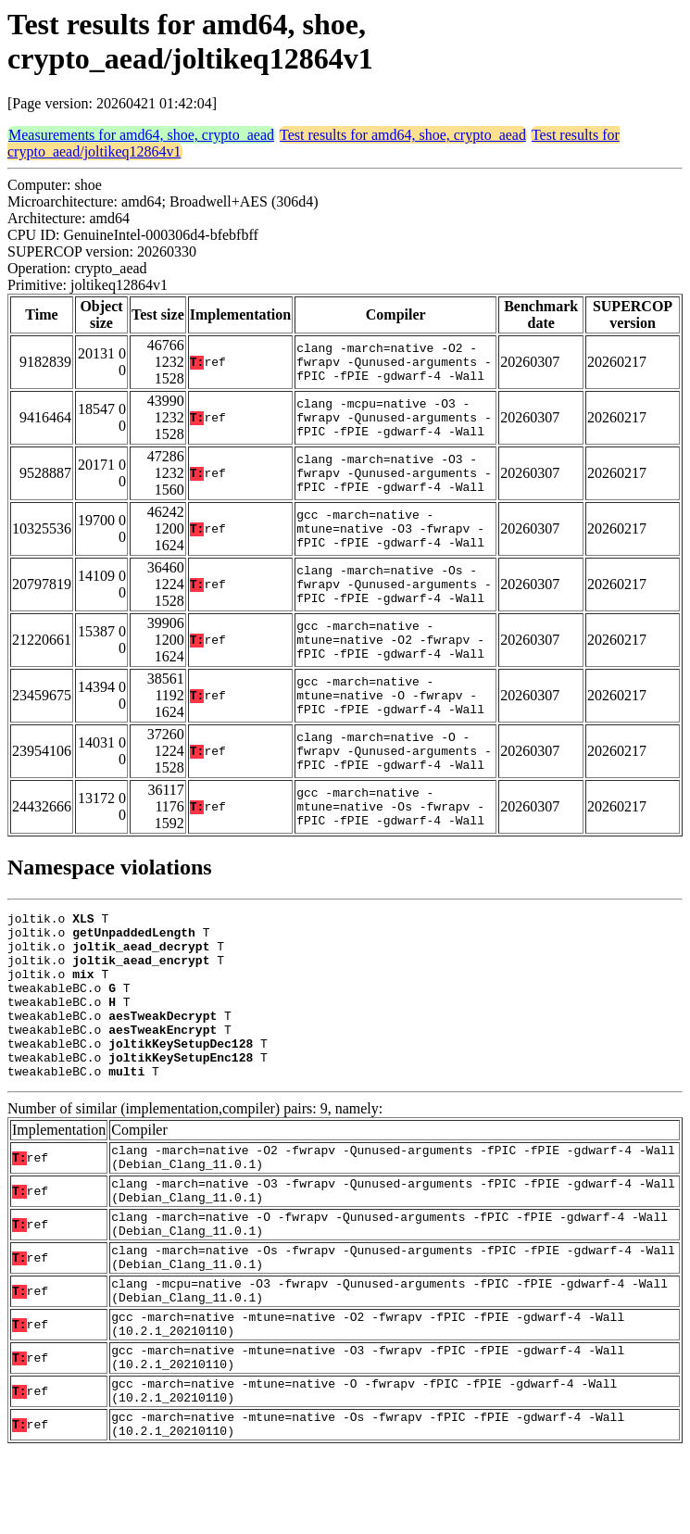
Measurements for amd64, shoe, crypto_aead (141, 135)
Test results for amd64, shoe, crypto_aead (403, 135)
